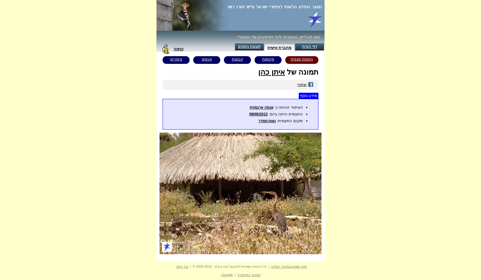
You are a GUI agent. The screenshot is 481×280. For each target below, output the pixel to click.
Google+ (226, 275)
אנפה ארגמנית (261, 107)
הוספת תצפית (302, 59)
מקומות (268, 59)
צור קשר (182, 266)
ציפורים (176, 59)
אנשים (207, 59)
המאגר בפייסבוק (249, 275)
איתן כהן (271, 72)
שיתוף (305, 85)
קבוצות (237, 59)
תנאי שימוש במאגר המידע (289, 266)
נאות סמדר (267, 121)
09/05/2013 (258, 114)
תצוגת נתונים (249, 46)
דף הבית (309, 46)
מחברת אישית (279, 47)
